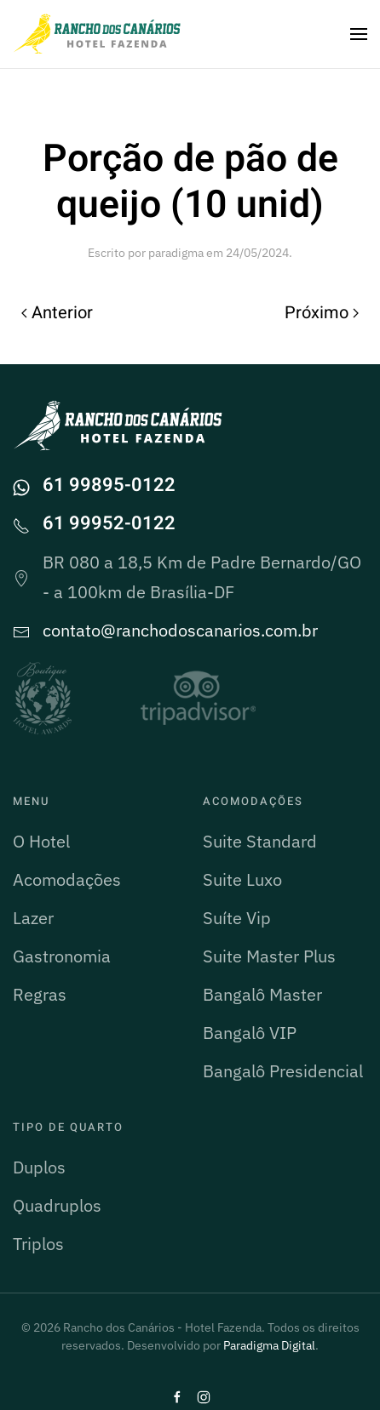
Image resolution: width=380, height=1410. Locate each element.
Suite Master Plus (269, 956)
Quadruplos (57, 1205)
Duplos (39, 1167)
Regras (39, 994)
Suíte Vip (237, 917)
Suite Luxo (242, 879)
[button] (358, 34)
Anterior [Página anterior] (57, 312)
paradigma (176, 252)
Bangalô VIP (250, 1032)
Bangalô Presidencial (283, 1070)
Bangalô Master (262, 994)
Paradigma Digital (269, 1345)
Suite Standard (260, 841)
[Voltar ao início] (98, 34)
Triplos (38, 1243)
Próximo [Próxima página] (322, 312)
